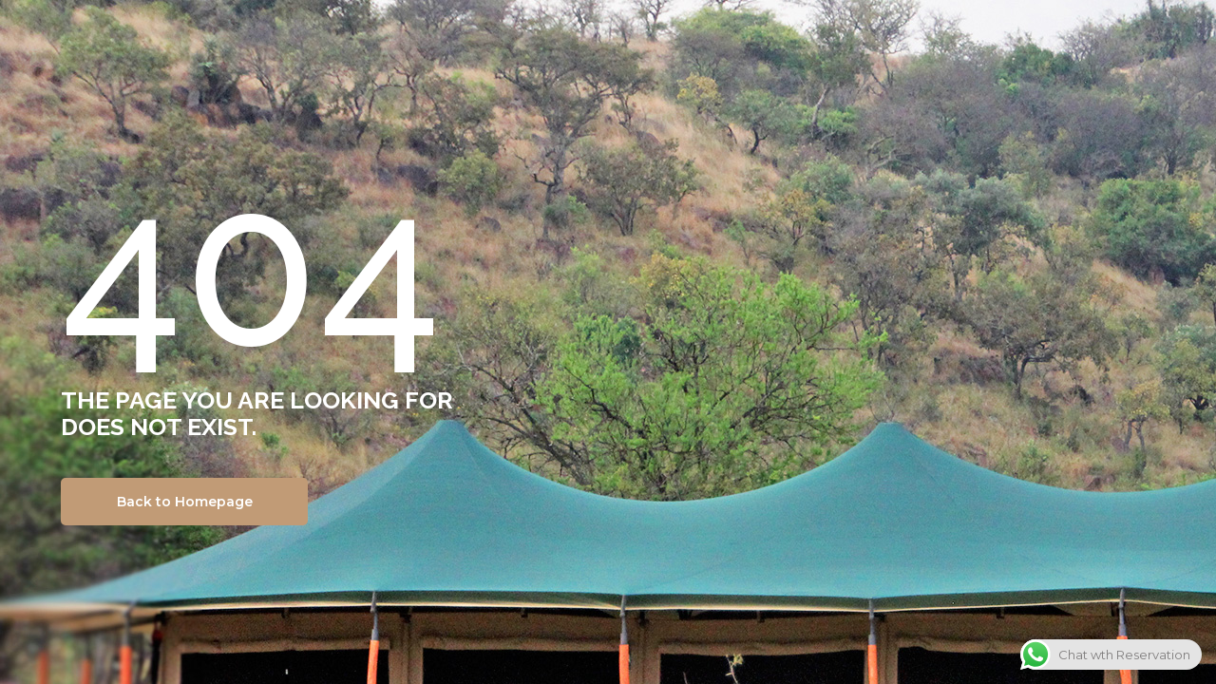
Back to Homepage (185, 501)
